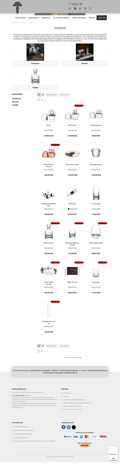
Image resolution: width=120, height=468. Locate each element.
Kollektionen (16, 104)
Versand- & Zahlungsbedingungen (74, 405)
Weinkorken (72, 209)
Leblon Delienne (79, 18)
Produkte (15, 111)
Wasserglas (96, 288)
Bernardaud (34, 18)
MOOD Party (72, 131)
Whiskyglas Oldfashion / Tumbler (72, 249)
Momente (15, 107)
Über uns (101, 18)
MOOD (49, 131)
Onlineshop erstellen (52, 462)
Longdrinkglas (95, 209)
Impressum (67, 399)
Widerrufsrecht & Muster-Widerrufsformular (77, 408)
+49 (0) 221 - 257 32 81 (50, 376)
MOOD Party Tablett (72, 170)
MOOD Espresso (96, 131)
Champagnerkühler (96, 170)
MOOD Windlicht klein (96, 248)
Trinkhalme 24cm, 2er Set (48, 328)
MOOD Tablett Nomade (48, 288)
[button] (75, 8)
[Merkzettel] (85, 8)
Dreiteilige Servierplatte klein (48, 210)
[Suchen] (70, 8)
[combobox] (51, 100)
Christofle (46, 18)
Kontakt (66, 402)
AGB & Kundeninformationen (73, 412)
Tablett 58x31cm (72, 288)
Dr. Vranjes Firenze (61, 18)
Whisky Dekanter (48, 248)
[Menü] (117, 448)
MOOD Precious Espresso (49, 171)
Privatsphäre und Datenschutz (73, 415)
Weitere (92, 18)
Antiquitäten (20, 18)
